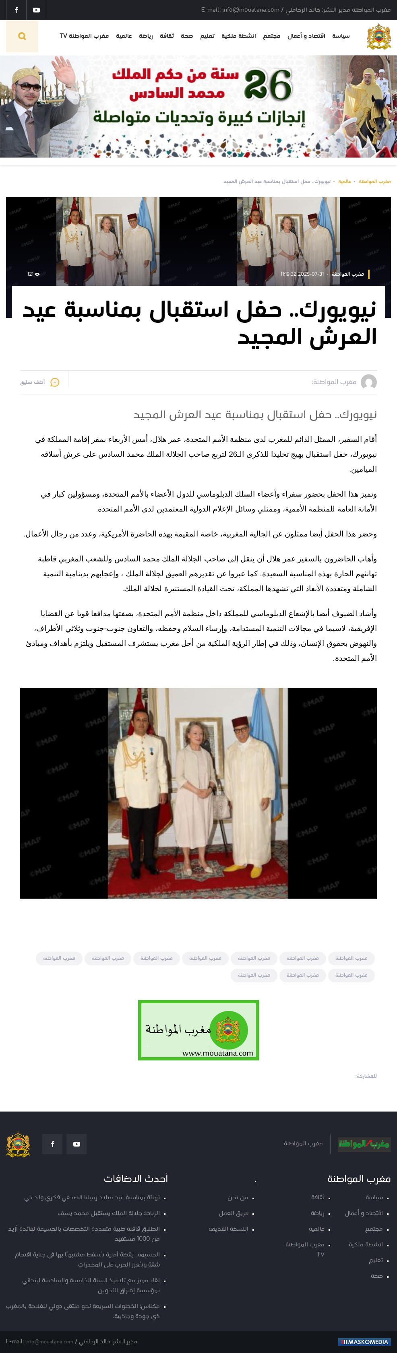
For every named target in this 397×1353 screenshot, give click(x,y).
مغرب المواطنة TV (84, 36)
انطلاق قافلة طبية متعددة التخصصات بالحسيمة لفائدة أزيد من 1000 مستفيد (84, 1234)
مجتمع (272, 36)
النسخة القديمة (228, 1229)
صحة (187, 36)
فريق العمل (233, 1214)
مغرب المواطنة (375, 181)
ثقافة (167, 36)
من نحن (237, 1198)
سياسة (341, 36)
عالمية (124, 36)
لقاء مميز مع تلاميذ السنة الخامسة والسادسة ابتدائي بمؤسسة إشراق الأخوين (91, 1286)
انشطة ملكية (238, 36)
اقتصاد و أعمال (306, 36)
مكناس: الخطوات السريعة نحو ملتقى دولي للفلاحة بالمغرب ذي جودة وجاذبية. (83, 1311)
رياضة (146, 36)
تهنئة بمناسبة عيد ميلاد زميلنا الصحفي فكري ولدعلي (92, 1198)
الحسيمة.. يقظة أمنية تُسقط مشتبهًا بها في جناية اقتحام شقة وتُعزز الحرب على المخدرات (87, 1260)
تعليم (207, 36)
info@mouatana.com (49, 1342)
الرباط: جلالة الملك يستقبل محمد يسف (109, 1214)
